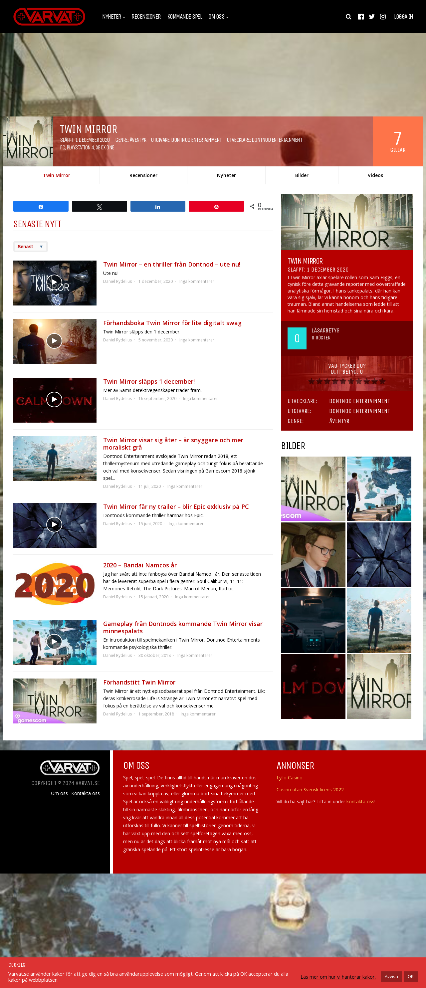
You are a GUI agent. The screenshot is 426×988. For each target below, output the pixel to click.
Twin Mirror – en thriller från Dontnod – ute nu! (171, 264)
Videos (375, 175)
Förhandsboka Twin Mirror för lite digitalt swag (172, 323)
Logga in (403, 16)
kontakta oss (360, 801)
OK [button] (411, 976)
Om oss (216, 16)
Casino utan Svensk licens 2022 (310, 789)
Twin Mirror (56, 175)
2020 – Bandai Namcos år (140, 565)
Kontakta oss (85, 793)
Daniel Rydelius (117, 281)
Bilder (302, 175)
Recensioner (146, 16)
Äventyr (137, 139)
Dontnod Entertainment (196, 139)
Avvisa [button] (391, 976)
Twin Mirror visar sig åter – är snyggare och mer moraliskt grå (173, 443)
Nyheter (111, 16)
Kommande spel (184, 16)
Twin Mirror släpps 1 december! (149, 381)
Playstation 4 (80, 147)
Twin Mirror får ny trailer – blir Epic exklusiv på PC (176, 506)
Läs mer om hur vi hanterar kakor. (338, 977)
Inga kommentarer (196, 281)
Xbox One (105, 147)
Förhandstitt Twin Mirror (139, 682)
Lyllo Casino (290, 777)
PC (62, 147)
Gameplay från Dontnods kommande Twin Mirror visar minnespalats (183, 627)
